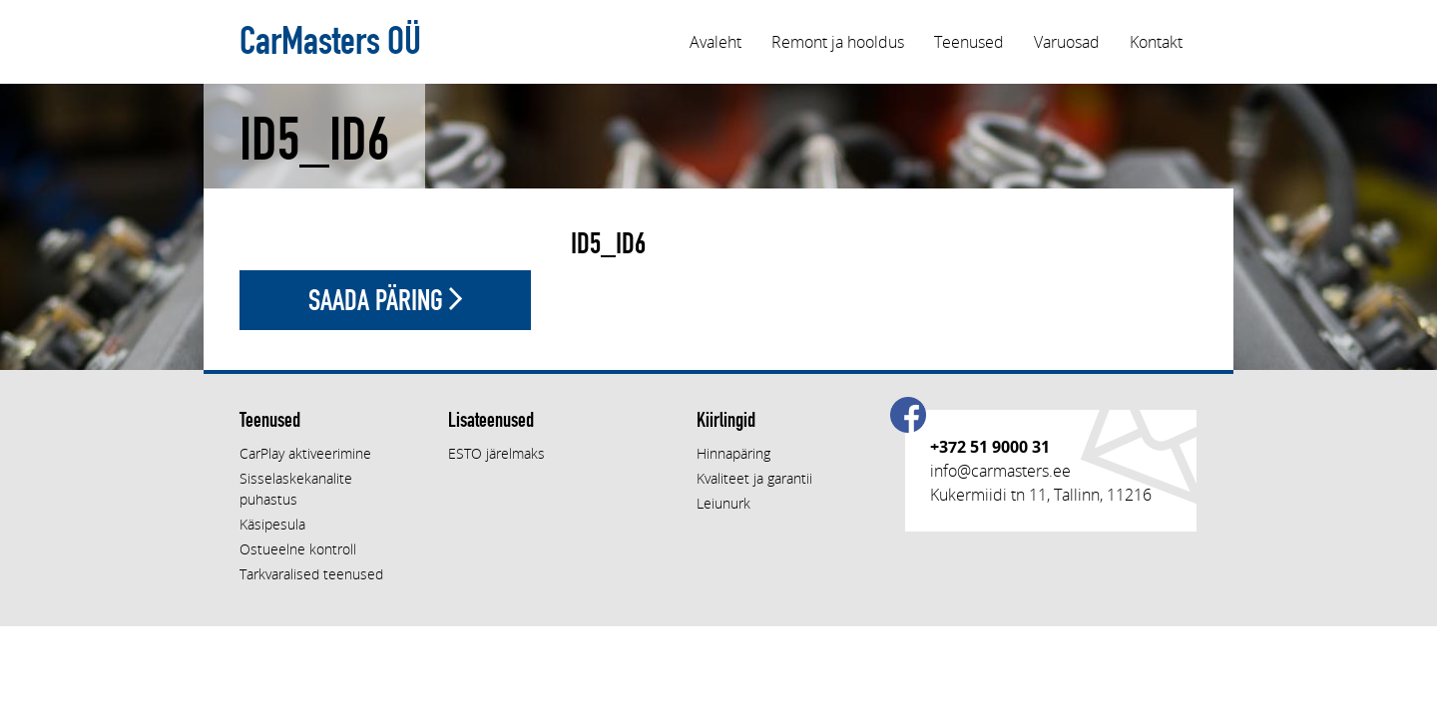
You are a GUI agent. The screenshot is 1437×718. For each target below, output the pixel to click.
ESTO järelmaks (496, 453)
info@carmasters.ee (1000, 471)
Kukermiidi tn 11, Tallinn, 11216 (1041, 495)
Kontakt (1156, 42)
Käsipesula (272, 524)
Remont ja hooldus (837, 42)
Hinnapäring (733, 453)
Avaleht (715, 42)
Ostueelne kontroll (298, 548)
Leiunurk (723, 503)
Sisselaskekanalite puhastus (296, 489)
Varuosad (1067, 42)
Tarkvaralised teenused (311, 573)
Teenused (969, 42)
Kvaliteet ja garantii (754, 478)
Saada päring (385, 299)
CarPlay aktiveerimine (305, 453)
